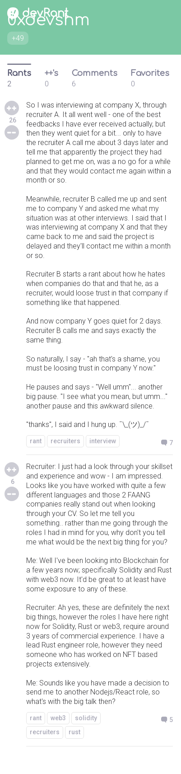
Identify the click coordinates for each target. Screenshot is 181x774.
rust (74, 732)
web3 (58, 718)
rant (36, 441)
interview (102, 441)
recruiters (65, 441)
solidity (86, 718)
